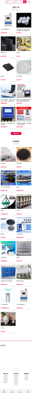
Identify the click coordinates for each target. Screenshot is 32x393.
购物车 (28, 391)
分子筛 (2, 328)
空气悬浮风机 (19, 234)
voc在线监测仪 (4, 304)
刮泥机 (18, 187)
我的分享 (26, 378)
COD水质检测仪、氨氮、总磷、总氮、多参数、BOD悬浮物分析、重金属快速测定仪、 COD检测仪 (8, 100)
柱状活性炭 (19, 163)
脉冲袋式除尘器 (20, 281)
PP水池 (18, 210)
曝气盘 (2, 234)
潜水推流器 (3, 257)
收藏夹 (20, 391)
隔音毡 (2, 76)
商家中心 (4, 391)
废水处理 (5, 376)
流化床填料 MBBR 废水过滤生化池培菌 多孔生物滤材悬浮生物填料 (23, 30)
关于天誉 (16, 385)
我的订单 (26, 376)
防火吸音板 (19, 76)
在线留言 (26, 379)
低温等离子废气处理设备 (6, 281)
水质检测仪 (5, 382)
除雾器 (18, 257)
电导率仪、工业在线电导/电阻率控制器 (8, 124)
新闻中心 (16, 383)
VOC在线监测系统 (5, 29)
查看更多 (16, 133)
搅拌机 (2, 210)
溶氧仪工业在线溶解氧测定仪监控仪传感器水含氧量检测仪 (23, 100)
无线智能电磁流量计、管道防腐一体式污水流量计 (23, 124)
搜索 (25, 1)
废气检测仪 (5, 381)
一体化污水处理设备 (5, 187)
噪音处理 (3, 163)
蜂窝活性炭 (3, 52)
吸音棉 (18, 52)
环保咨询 (5, 375)
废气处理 (5, 378)
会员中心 (12, 391)
